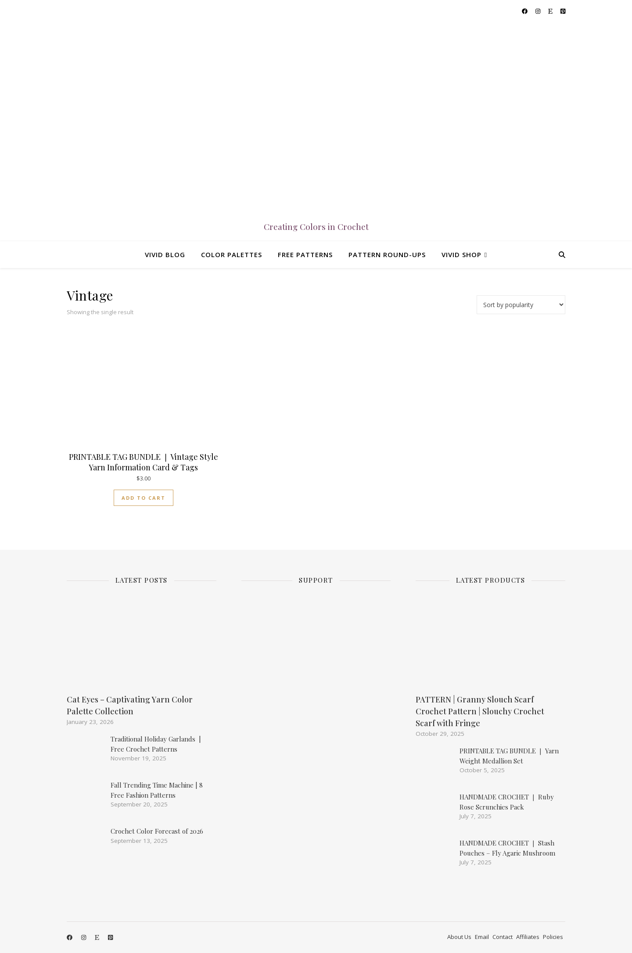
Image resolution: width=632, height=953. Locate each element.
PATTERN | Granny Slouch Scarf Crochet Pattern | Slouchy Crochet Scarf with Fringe (480, 711)
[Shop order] (521, 304)
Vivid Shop (461, 254)
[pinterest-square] (562, 11)
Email (482, 937)
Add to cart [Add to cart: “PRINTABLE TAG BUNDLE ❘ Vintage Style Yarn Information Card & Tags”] (143, 497)
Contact (502, 937)
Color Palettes (231, 254)
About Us (459, 937)
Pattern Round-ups (387, 254)
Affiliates (527, 937)
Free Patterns (305, 254)
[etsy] (551, 11)
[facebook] (525, 11)
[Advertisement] (318, 748)
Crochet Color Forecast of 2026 (157, 831)
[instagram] (538, 11)
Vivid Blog (165, 254)
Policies (553, 937)
